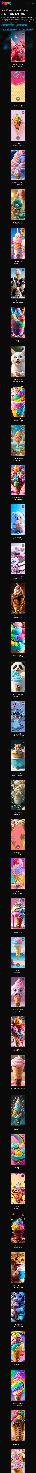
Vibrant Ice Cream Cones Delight (18, 853)
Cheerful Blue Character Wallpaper (18, 735)
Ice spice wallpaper (9, 29)
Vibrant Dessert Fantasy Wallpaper (18, 65)
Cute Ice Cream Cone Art (18, 1010)
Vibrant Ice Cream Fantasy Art (18, 1365)
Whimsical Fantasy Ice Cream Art (18, 183)
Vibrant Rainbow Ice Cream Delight (18, 656)
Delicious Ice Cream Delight (18, 813)
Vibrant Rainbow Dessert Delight (18, 420)
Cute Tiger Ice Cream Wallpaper (18, 1325)
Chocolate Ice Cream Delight (18, 616)
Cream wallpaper (8, 26)
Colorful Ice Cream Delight (18, 262)
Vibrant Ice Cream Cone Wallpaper (18, 498)
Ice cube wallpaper (25, 29)
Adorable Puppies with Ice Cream (18, 301)
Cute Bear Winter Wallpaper (18, 538)
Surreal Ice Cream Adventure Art (18, 223)
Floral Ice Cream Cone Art (18, 144)
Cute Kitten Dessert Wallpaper (18, 774)
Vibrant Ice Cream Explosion (18, 1050)
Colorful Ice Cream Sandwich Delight (18, 577)
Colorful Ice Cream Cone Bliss (18, 1443)
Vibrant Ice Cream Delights (18, 892)
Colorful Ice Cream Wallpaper (18, 104)
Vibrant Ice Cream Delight (18, 341)
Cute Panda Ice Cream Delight (18, 695)
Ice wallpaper (22, 26)
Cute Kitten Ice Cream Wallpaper (18, 1286)
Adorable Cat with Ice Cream (18, 380)
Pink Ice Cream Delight (18, 1088)
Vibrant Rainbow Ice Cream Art (18, 1404)
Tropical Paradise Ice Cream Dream (18, 459)
